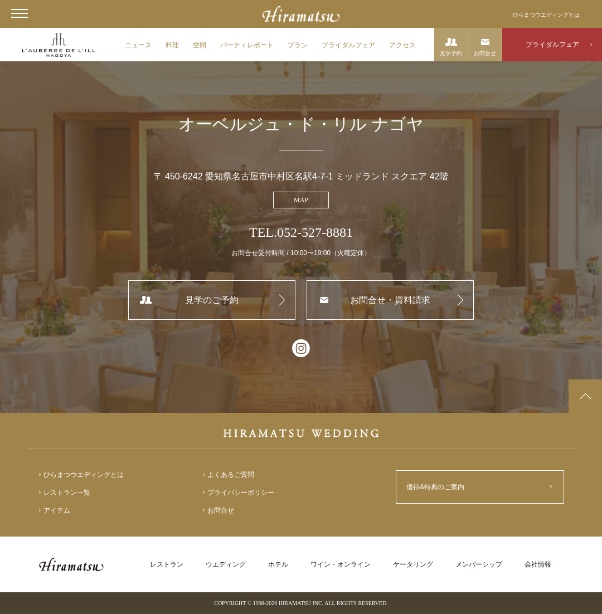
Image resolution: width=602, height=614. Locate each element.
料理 (172, 45)
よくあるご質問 (230, 475)
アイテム (56, 510)
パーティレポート (247, 45)
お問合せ (485, 53)
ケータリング (413, 564)
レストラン (166, 564)
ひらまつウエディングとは (546, 15)
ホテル (278, 564)
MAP (301, 200)
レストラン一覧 (66, 492)
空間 (199, 45)
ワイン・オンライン (340, 564)
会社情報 (538, 564)
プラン (298, 45)
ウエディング (226, 564)
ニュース (138, 45)
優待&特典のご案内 (435, 487)
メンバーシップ (478, 564)
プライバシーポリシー (240, 492)
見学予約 (451, 53)
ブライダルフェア (348, 45)
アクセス (402, 45)
